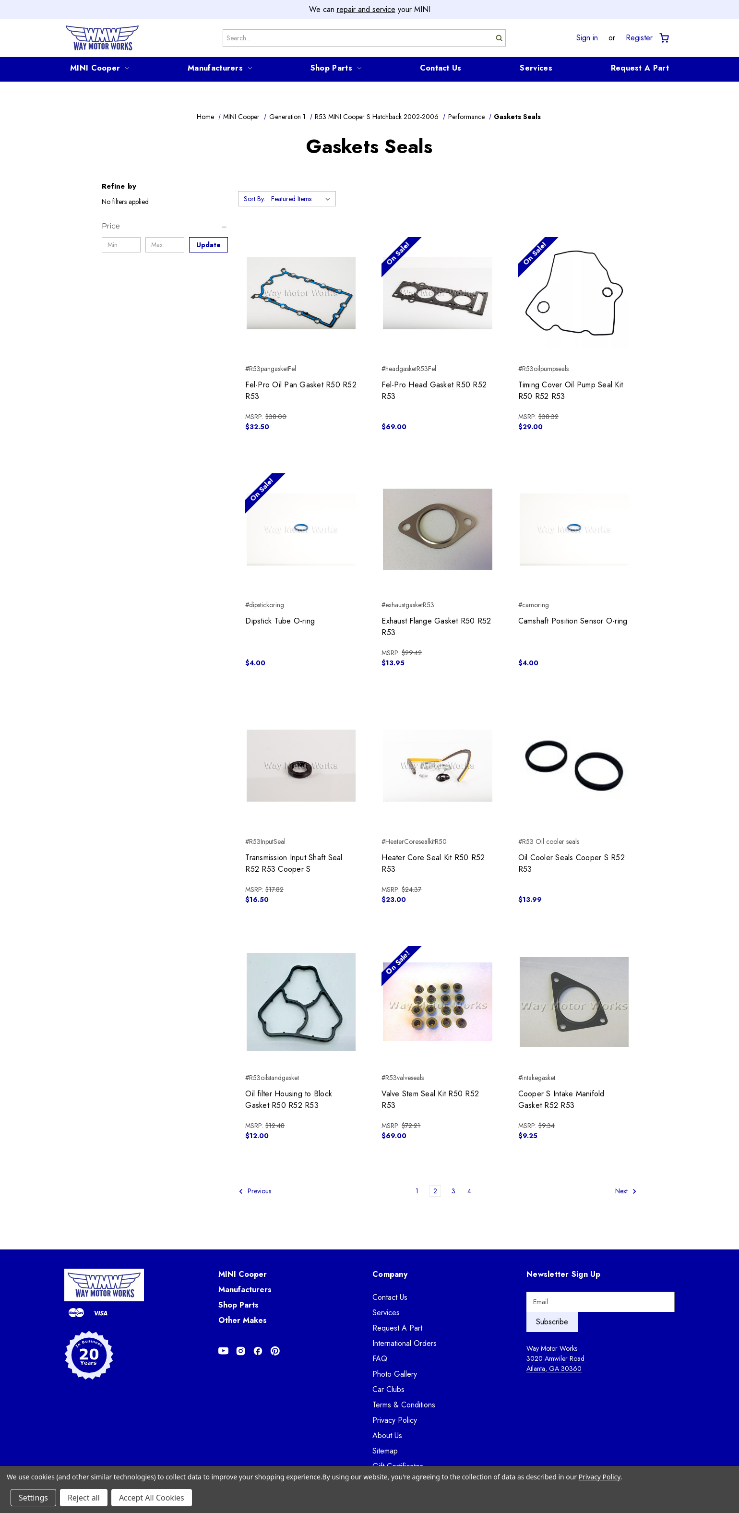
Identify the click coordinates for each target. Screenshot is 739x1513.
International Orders (404, 1343)
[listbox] (302, 199)
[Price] (165, 226)
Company (389, 1274)
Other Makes (242, 1320)
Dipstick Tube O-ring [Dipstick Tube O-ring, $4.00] (280, 620)
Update (208, 245)
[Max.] (164, 244)
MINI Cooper (99, 67)
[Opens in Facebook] (258, 1351)
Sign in (587, 38)
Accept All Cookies (151, 1497)
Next (626, 1191)
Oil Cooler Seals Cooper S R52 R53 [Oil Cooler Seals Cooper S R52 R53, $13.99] (571, 863)
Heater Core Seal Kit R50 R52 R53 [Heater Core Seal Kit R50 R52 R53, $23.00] (433, 863)
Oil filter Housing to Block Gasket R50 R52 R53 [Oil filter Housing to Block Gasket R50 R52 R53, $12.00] (288, 1099)
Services (536, 67)
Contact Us (441, 67)
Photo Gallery (394, 1374)
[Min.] (121, 244)
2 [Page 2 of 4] (435, 1191)
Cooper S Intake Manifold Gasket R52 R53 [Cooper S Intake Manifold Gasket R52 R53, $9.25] (561, 1099)
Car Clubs (388, 1389)
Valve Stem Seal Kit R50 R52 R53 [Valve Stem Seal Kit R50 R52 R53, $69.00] (430, 1099)
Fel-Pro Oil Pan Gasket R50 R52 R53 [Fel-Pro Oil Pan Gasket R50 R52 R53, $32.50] (301, 390)
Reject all (84, 1497)
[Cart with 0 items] (663, 38)
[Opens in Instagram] (241, 1351)
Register (639, 38)
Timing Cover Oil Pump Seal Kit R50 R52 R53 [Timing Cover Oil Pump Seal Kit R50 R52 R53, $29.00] (570, 390)
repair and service (366, 9)
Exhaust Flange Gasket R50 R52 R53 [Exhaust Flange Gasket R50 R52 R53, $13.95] (436, 626)
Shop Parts (335, 67)
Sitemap (385, 1450)
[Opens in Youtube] (223, 1351)
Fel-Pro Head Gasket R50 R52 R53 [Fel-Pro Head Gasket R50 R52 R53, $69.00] (434, 390)
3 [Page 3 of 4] (453, 1191)
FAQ (379, 1358)
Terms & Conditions (403, 1404)
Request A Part (640, 67)
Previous (254, 1191)
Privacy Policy (394, 1420)
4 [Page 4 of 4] (469, 1191)
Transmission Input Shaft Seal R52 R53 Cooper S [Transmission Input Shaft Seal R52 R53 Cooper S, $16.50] (293, 863)
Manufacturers (220, 67)
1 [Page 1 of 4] (417, 1191)
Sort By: (254, 199)
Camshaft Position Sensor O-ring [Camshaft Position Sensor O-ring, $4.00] (573, 620)
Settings (33, 1497)
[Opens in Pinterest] (275, 1351)
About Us (387, 1435)
